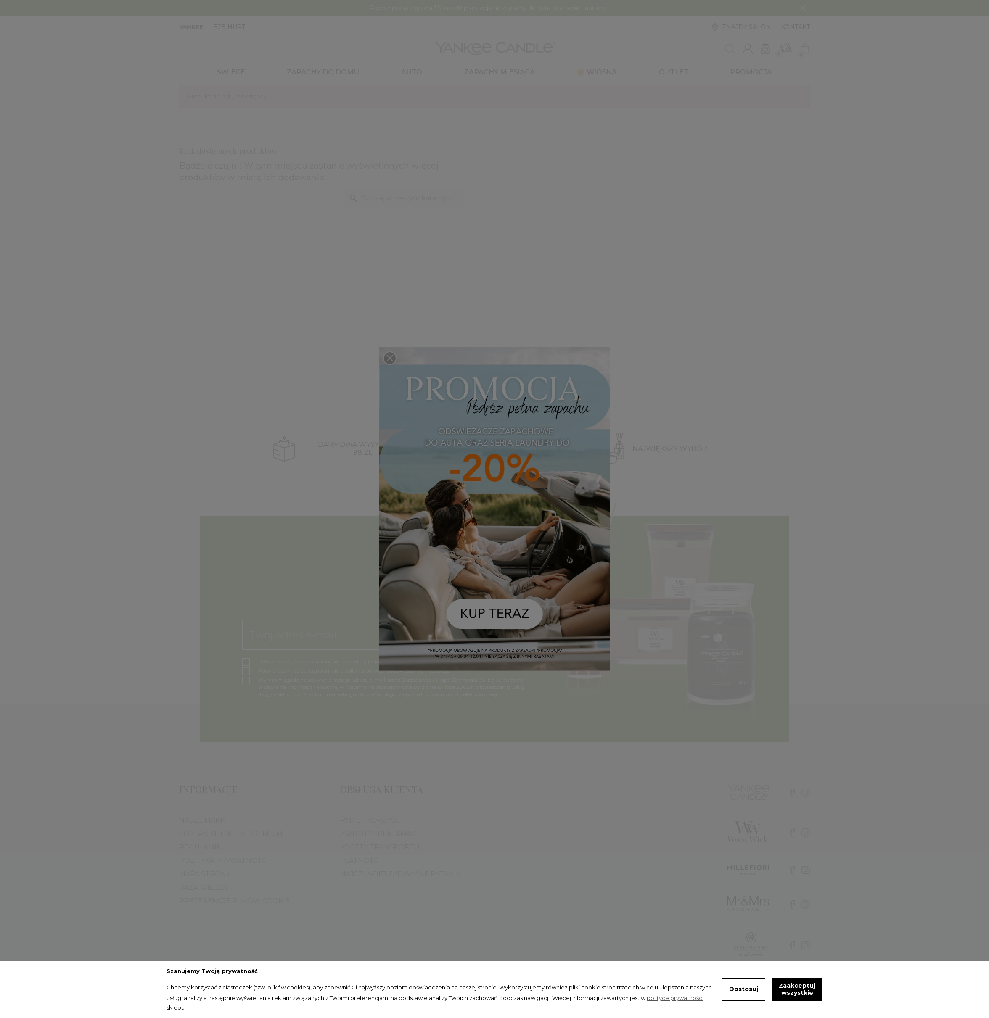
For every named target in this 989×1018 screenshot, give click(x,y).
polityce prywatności (675, 997)
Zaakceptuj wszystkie (797, 989)
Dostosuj (743, 989)
